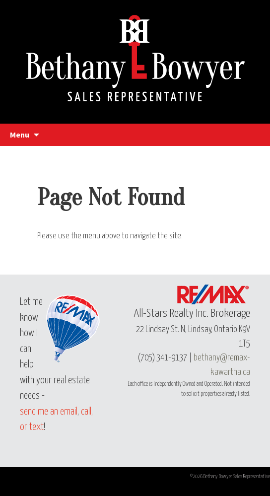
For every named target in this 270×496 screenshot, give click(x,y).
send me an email (48, 412)
